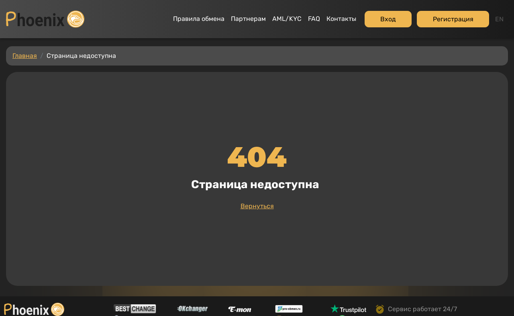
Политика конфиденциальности (54, 304)
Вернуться (257, 190)
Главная (24, 39)
